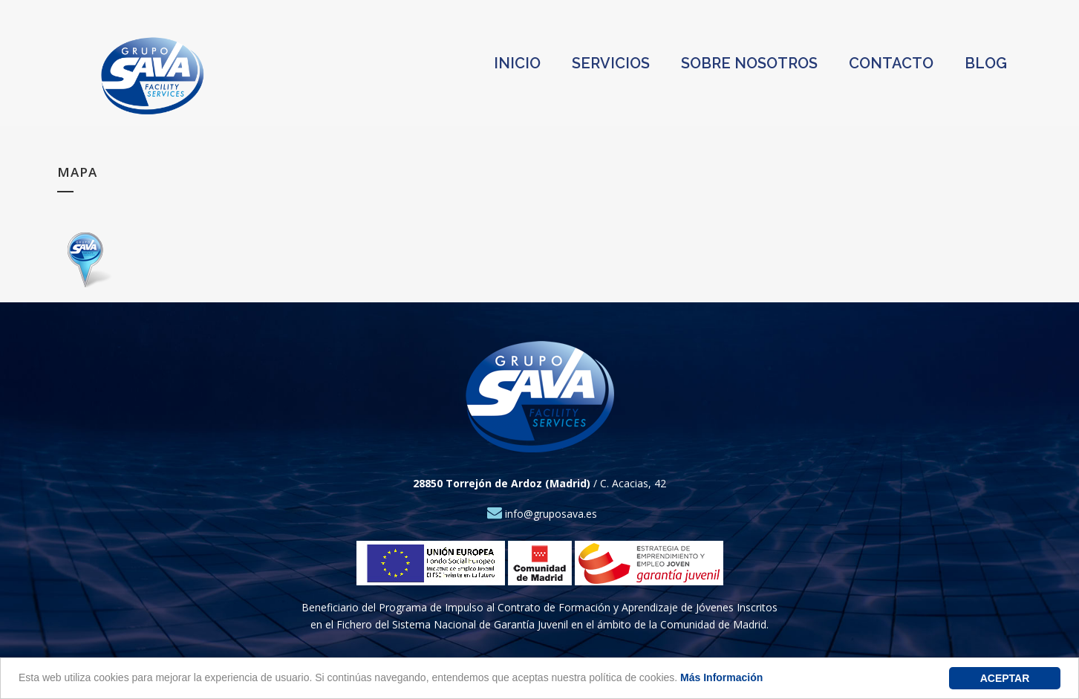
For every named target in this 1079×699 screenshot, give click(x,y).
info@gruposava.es (542, 514)
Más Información (721, 677)
